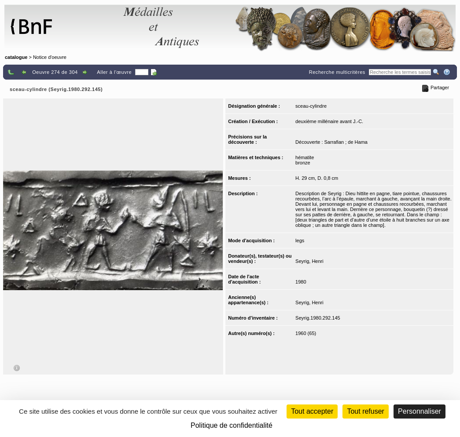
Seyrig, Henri (309, 261)
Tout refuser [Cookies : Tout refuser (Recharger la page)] (365, 411)
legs (299, 240)
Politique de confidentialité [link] (231, 425)
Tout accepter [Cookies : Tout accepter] (312, 411)
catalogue (16, 57)
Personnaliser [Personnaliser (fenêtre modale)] (419, 411)
